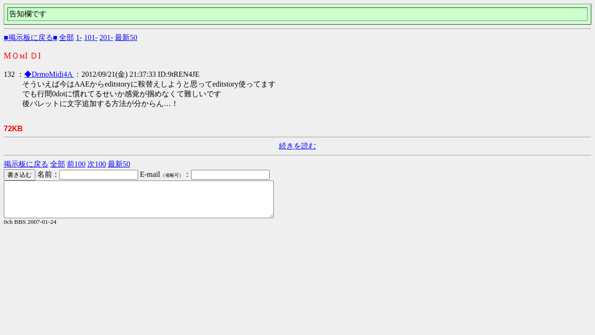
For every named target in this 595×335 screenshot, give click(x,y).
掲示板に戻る (26, 164)
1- (79, 37)
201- (106, 37)
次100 (96, 164)
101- (91, 37)
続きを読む (297, 146)
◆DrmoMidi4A (49, 74)
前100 (76, 164)
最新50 (126, 37)
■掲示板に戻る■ (30, 37)
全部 (66, 37)
